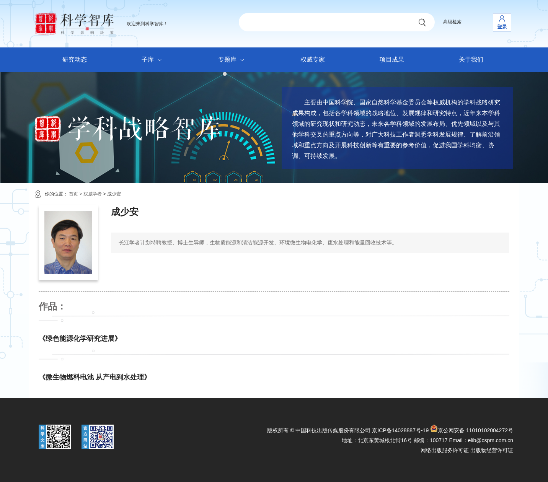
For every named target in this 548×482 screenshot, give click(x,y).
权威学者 (93, 194)
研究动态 (74, 59)
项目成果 (392, 59)
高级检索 (452, 21)
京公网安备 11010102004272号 (471, 430)
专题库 (233, 60)
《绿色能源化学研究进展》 (80, 338)
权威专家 (312, 59)
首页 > (75, 194)
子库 (154, 60)
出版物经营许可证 (491, 450)
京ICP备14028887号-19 (400, 430)
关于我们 (471, 59)
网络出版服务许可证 (445, 450)
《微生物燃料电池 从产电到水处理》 (95, 377)
